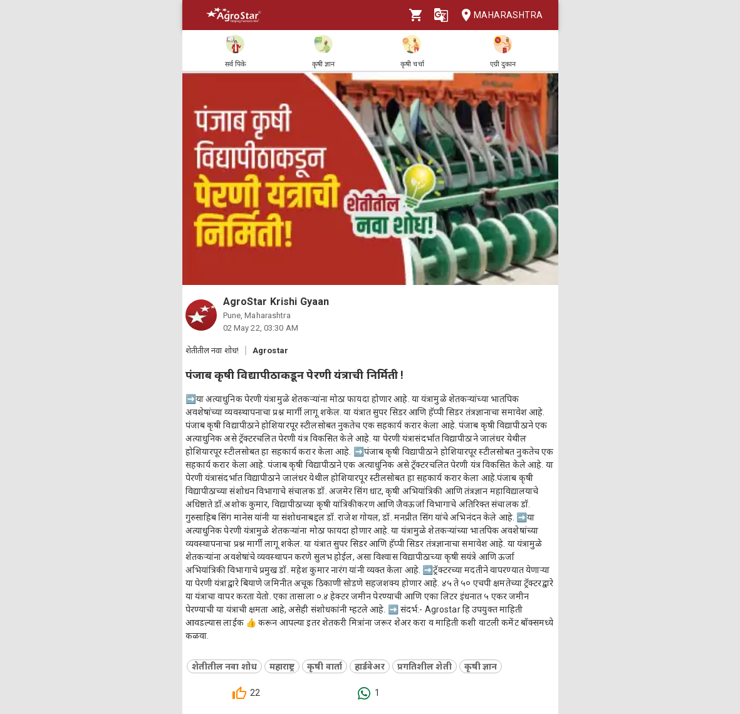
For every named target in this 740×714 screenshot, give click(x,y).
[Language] (441, 15)
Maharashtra (498, 15)
